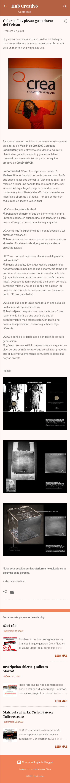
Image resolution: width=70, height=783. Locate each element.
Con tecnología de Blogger (35, 762)
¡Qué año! (10, 625)
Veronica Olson (44, 769)
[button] (65, 21)
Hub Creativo (24, 6)
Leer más (61, 655)
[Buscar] (65, 7)
